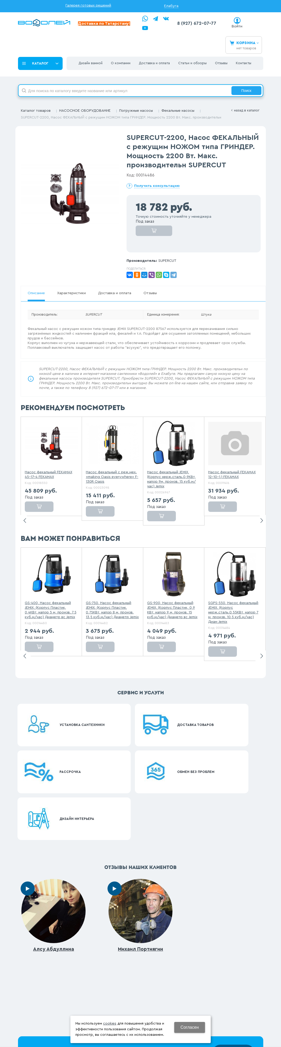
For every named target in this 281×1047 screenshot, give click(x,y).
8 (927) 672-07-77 (196, 23)
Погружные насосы (136, 111)
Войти (237, 26)
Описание (36, 293)
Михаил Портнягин (140, 832)
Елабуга (171, 6)
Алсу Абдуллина (53, 832)
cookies (109, 1023)
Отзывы (150, 293)
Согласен (190, 1027)
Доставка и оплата (114, 293)
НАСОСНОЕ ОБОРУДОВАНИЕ (85, 111)
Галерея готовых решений (88, 5)
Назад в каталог (246, 110)
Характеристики (71, 293)
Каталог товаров (36, 111)
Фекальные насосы (178, 111)
